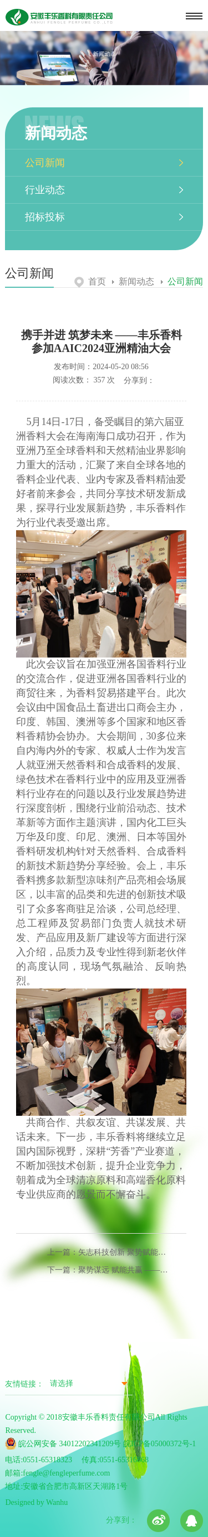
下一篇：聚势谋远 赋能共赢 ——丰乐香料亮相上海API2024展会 (109, 1270)
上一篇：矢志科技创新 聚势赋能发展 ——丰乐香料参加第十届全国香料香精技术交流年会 (109, 1252)
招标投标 (45, 216)
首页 (90, 281)
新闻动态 (133, 281)
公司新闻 (45, 162)
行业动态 (45, 189)
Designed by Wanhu (36, 1502)
